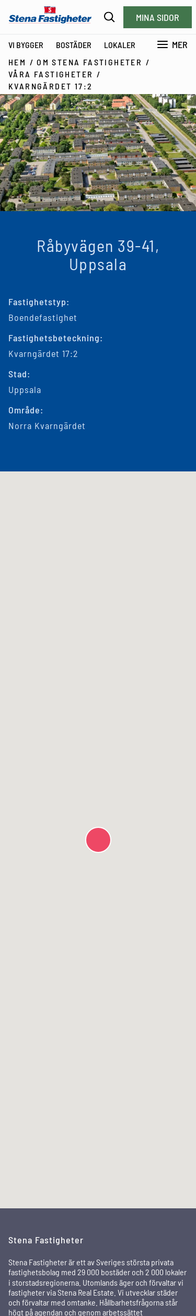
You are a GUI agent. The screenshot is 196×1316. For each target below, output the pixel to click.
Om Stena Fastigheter (89, 62)
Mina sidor (157, 17)
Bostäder (73, 45)
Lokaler (119, 45)
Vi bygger (25, 45)
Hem (17, 62)
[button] (98, 840)
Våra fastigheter (50, 74)
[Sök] (109, 16)
